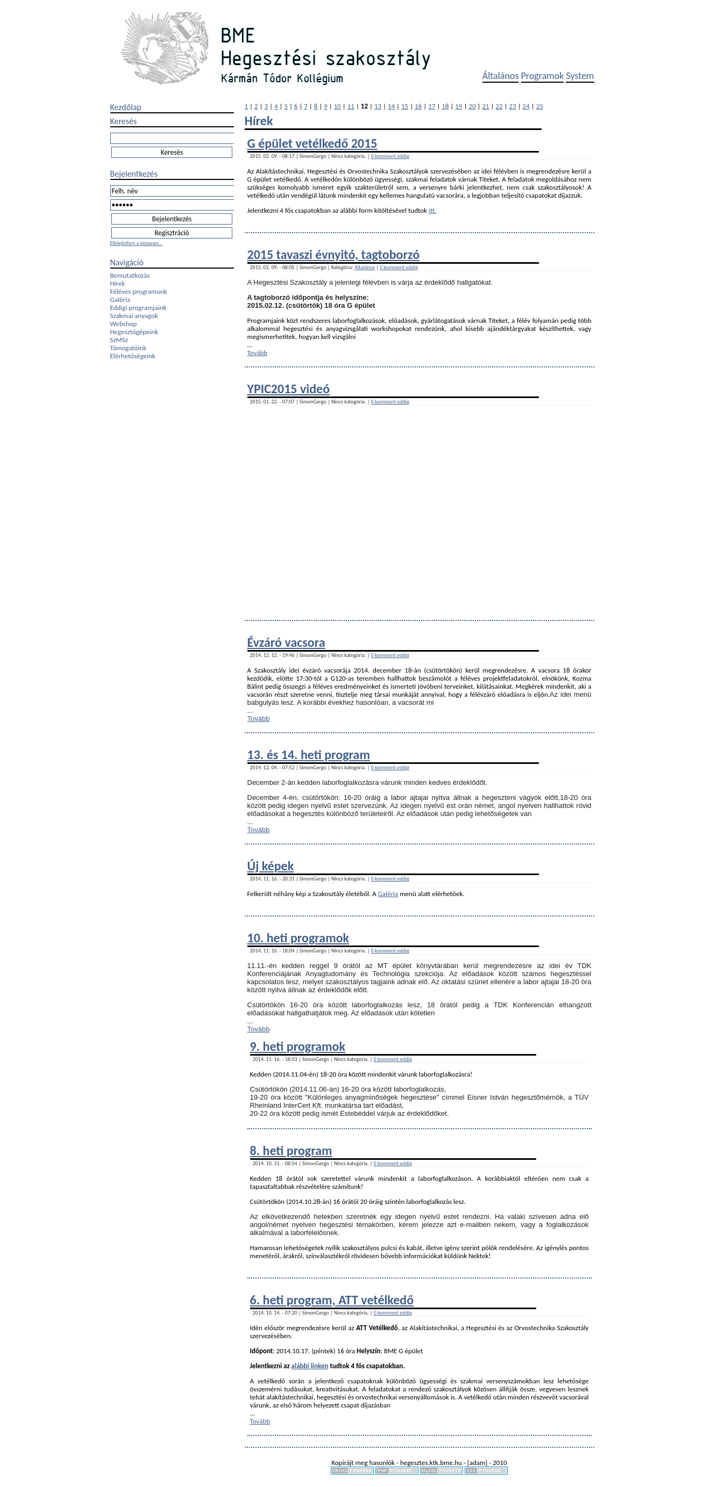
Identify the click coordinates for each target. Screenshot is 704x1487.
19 (458, 106)
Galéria (120, 299)
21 (485, 106)
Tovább (257, 353)
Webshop (123, 324)
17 (431, 106)
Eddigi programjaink (138, 308)
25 (539, 106)
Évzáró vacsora (286, 642)
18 (445, 106)
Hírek (117, 283)
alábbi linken (310, 1366)
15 (404, 106)
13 (377, 106)
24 (526, 106)
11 (350, 106)
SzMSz (119, 340)
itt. (433, 210)
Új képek (270, 866)
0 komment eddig (390, 156)
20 (471, 106)
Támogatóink (128, 348)
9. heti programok (297, 1046)
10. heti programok (298, 937)
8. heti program (291, 1150)
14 (391, 106)
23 (512, 106)
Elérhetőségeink (132, 356)
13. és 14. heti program (308, 754)
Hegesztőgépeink (134, 332)
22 (498, 106)
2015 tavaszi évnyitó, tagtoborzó (333, 254)
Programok (542, 76)
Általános (500, 76)
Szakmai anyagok (134, 316)
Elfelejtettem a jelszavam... (136, 243)
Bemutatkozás (130, 275)
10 (337, 106)
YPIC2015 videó (288, 388)
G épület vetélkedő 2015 (312, 143)
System (580, 76)
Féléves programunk (138, 291)
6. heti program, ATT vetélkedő (332, 1300)
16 (418, 106)
